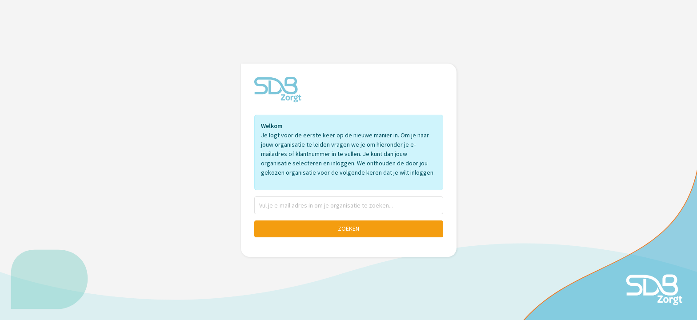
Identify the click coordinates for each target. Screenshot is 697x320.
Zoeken (348, 228)
